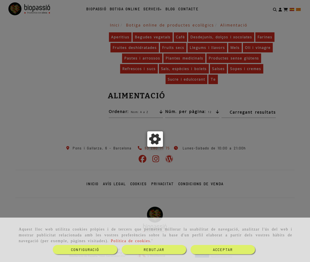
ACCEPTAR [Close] (223, 249)
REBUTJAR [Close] (154, 249)
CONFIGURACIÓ (85, 249)
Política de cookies (130, 241)
